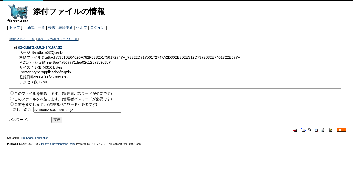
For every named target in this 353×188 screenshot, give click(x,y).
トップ (14, 27)
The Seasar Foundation (34, 138)
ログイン (97, 27)
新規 (31, 27)
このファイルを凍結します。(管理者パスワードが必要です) (63, 99)
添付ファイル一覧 (22, 39)
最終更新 (65, 27)
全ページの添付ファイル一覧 (57, 39)
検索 (52, 27)
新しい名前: (22, 110)
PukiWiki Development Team (58, 144)
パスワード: (18, 120)
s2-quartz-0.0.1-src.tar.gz (37, 47)
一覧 (41, 27)
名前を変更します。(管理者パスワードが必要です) (55, 104)
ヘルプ (81, 27)
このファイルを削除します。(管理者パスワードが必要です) (63, 93)
